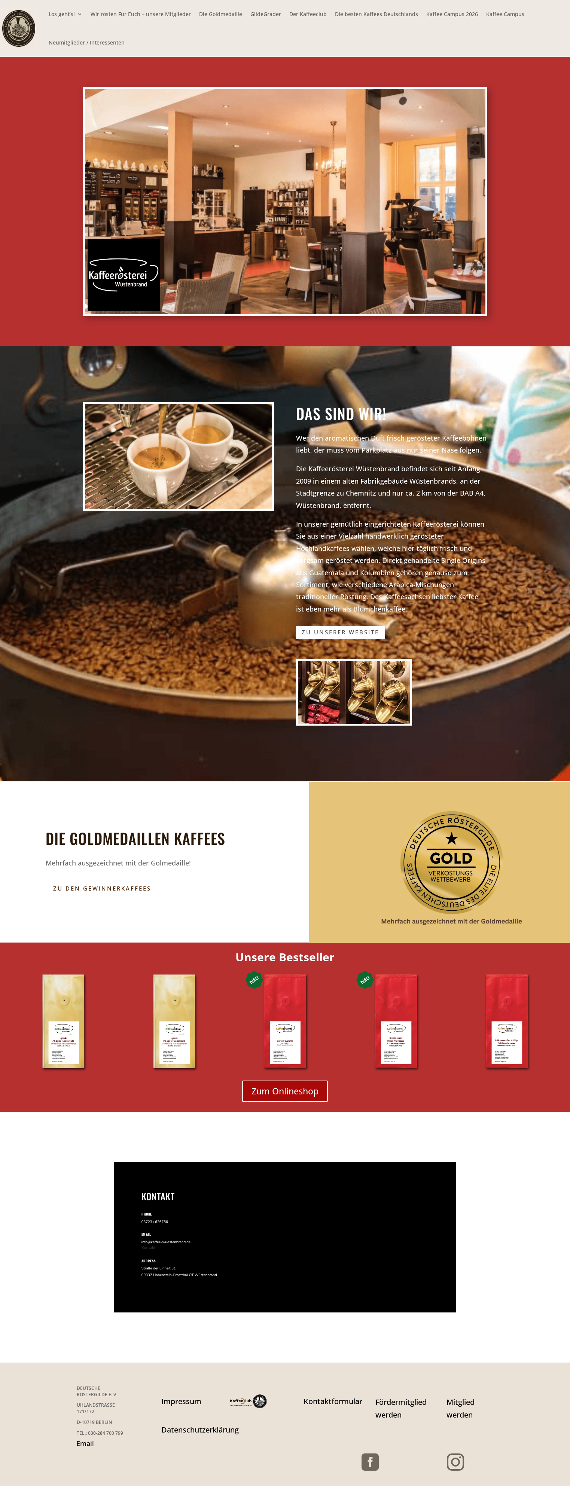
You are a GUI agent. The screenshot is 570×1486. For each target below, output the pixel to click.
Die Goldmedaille (220, 14)
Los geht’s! (62, 14)
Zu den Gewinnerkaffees (102, 888)
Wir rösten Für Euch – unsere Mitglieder (141, 14)
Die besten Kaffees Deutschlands (376, 14)
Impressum (181, 1401)
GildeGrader (265, 14)
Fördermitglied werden (401, 1408)
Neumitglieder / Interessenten (87, 42)
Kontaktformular (333, 1401)
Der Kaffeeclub (308, 14)
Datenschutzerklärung (200, 1430)
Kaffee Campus (505, 14)
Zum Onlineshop (285, 1091)
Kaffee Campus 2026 (452, 14)
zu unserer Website (340, 632)
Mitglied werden (460, 1408)
